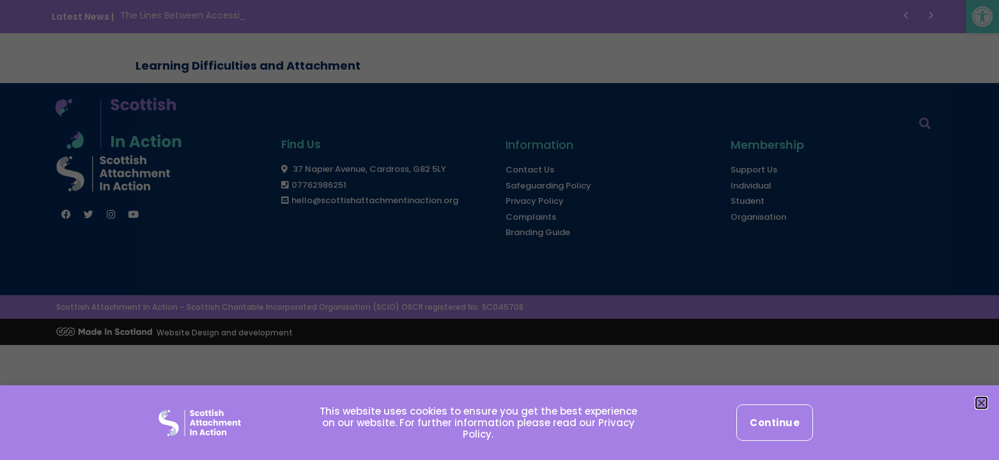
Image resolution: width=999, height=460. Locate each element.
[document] (499, 230)
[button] (981, 403)
